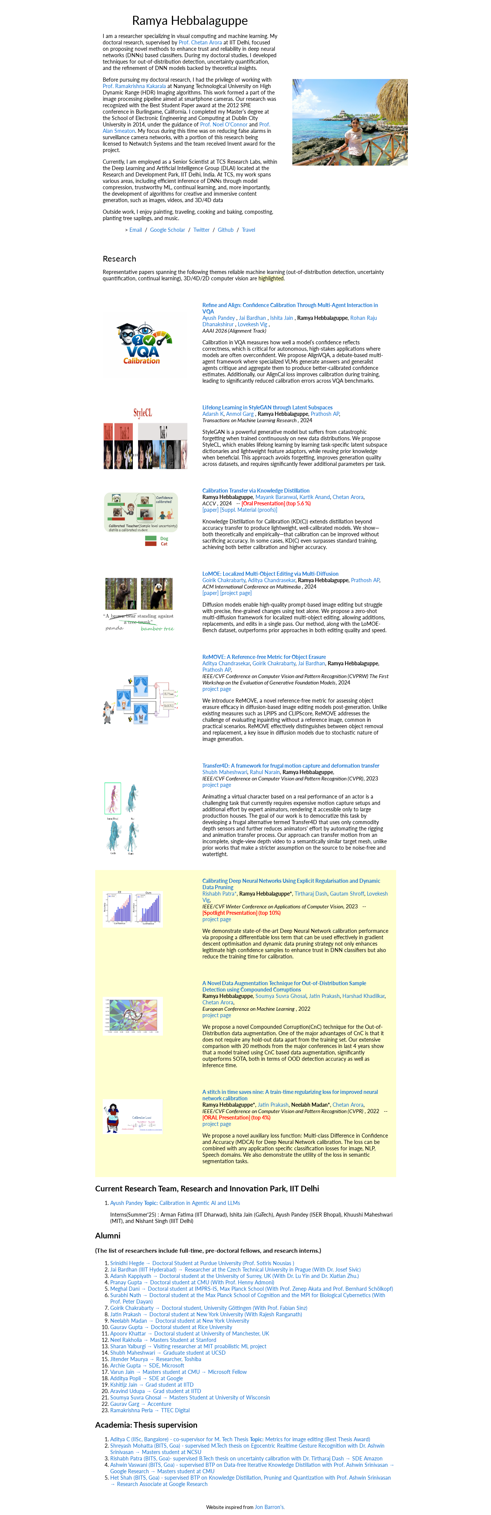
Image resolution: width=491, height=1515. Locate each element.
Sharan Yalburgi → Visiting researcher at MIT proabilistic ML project (188, 1346)
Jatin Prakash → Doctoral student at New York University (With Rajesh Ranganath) (206, 1314)
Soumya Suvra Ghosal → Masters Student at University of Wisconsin (190, 1397)
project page (216, 689)
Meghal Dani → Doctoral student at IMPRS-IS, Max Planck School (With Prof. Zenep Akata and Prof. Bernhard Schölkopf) (251, 1288)
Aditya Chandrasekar (271, 580)
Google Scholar (167, 230)
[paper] (210, 510)
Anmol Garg (240, 414)
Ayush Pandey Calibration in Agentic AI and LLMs (175, 1203)
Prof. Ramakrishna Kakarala (134, 86)
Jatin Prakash (324, 996)
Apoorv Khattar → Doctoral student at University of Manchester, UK (189, 1333)
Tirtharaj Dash (311, 893)
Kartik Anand (314, 497)
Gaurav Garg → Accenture (140, 1404)
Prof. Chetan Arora (200, 42)
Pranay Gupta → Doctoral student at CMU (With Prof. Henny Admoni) (192, 1282)
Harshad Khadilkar (363, 996)
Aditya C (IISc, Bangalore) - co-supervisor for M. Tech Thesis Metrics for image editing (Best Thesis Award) (240, 1439)
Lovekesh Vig (253, 324)
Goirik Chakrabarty (223, 580)
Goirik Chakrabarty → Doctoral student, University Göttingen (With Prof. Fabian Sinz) (208, 1308)
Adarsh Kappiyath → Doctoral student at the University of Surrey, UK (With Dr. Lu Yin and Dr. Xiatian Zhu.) (234, 1276)
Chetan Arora (348, 497)
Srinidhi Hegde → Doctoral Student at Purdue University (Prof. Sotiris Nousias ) (202, 1263)
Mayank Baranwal (276, 497)
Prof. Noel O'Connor (224, 124)
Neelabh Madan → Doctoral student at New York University (179, 1320)
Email (135, 230)
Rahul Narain (265, 772)
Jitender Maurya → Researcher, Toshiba (155, 1359)
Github (226, 230)
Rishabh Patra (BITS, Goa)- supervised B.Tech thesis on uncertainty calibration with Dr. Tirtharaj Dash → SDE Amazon (246, 1458)
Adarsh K (212, 414)
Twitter (201, 230)
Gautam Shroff (347, 893)
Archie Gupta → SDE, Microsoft (147, 1365)
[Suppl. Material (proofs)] (248, 510)
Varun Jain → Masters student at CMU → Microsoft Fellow (178, 1372)
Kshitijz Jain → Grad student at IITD (152, 1384)
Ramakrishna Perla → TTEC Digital (150, 1410)
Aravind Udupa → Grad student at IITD (155, 1391)
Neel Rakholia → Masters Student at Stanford (163, 1340)
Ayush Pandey (219, 318)
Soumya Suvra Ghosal (280, 996)
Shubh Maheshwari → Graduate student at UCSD (168, 1352)
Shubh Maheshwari (224, 772)
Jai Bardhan (253, 318)
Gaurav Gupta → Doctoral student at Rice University (171, 1327)
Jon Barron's (269, 1507)
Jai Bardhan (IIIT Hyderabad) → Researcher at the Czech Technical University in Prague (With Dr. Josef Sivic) (235, 1269)
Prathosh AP (325, 414)
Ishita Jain (282, 318)
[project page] (236, 593)
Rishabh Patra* (219, 893)
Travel (248, 230)
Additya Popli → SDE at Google (146, 1378)
